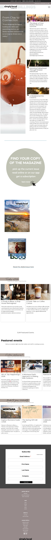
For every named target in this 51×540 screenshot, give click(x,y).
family (25, 489)
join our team (25, 515)
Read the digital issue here (23, 267)
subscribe (25, 512)
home (25, 492)
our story (25, 500)
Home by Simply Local (15, 1)
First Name (25, 450)
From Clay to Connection (11, 19)
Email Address (25, 442)
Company (25, 462)
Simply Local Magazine (28, 1)
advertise (25, 479)
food (25, 491)
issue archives (25, 514)
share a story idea (25, 482)
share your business (25, 480)
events (25, 494)
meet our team (25, 502)
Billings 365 (38, 1)
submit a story (25, 509)
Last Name (25, 456)
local (25, 488)
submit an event (25, 507)
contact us (25, 517)
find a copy (25, 511)
